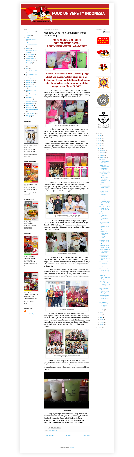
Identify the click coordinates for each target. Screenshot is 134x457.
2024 (99, 138)
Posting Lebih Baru (49, 435)
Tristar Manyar (29, 103)
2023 (99, 141)
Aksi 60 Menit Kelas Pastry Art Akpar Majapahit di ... (104, 251)
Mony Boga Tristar (30, 60)
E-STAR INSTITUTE (31, 45)
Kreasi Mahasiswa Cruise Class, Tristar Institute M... (104, 298)
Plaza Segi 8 (29, 63)
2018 (99, 330)
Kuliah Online (29, 56)
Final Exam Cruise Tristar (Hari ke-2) (104, 241)
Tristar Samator (30, 105)
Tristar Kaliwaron (30, 101)
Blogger (72, 447)
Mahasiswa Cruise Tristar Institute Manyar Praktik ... (104, 271)
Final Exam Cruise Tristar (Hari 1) (104, 246)
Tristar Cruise (29, 80)
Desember (102, 150)
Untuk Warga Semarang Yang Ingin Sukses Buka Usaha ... (104, 167)
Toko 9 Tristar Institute (31, 70)
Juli (101, 312)
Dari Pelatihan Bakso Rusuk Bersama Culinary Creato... (103, 235)
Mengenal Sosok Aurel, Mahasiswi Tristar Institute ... (104, 194)
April (101, 317)
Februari (102, 322)
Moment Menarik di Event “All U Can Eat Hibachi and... (104, 209)
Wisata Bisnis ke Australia (30, 116)
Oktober (102, 155)
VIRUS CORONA (30, 113)
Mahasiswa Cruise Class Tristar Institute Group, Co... (104, 264)
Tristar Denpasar (30, 82)
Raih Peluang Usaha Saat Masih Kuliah (104, 173)
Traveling (28, 78)
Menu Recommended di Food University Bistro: (104, 187)
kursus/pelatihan (30, 58)
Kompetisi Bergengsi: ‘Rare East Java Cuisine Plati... (104, 202)
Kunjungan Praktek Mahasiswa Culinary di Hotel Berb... (104, 257)
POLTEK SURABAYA (31, 65)
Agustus (102, 310)
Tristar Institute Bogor (53, 430)
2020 (99, 148)
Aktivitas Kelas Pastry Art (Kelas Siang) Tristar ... (104, 277)
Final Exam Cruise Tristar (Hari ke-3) (104, 228)
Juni (101, 314)
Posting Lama (86, 435)
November (102, 152)
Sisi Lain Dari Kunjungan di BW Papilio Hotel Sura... (103, 304)
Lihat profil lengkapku (29, 314)
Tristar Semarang (30, 107)
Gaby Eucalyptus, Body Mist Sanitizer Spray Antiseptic (104, 291)
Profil (27, 68)
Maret (101, 319)
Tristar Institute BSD (31, 86)
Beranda (68, 435)
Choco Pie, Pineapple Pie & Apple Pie (104, 161)
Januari (102, 324)
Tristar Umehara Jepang (32, 109)
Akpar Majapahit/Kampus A (31, 38)
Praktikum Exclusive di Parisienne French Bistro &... (103, 217)
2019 (99, 327)
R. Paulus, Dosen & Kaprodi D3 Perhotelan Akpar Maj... (104, 180)
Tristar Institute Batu (31, 90)
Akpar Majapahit (30, 32)
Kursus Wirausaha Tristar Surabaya (104, 223)
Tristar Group (29, 84)
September (102, 157)
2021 (99, 145)
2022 (99, 143)
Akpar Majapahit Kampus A (30, 34)
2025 (99, 136)
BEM (27, 42)
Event (27, 48)
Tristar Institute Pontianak (29, 98)
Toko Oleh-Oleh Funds (31, 74)
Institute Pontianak (30, 54)
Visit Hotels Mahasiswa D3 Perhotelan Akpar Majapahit (104, 284)
